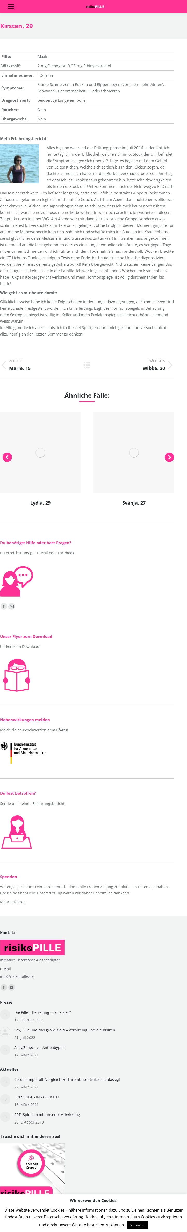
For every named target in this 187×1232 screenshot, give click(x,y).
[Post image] (5, 1014)
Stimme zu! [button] (137, 1225)
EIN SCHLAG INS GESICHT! (36, 1097)
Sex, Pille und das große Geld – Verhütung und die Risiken (64, 1029)
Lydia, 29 (40, 503)
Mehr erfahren (13, 901)
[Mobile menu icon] (11, 6)
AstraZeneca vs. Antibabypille (40, 1047)
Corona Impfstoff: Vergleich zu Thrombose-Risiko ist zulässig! (67, 1079)
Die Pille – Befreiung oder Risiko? (42, 1012)
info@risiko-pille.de (17, 976)
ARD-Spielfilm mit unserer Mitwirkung (47, 1114)
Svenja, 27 (134, 503)
